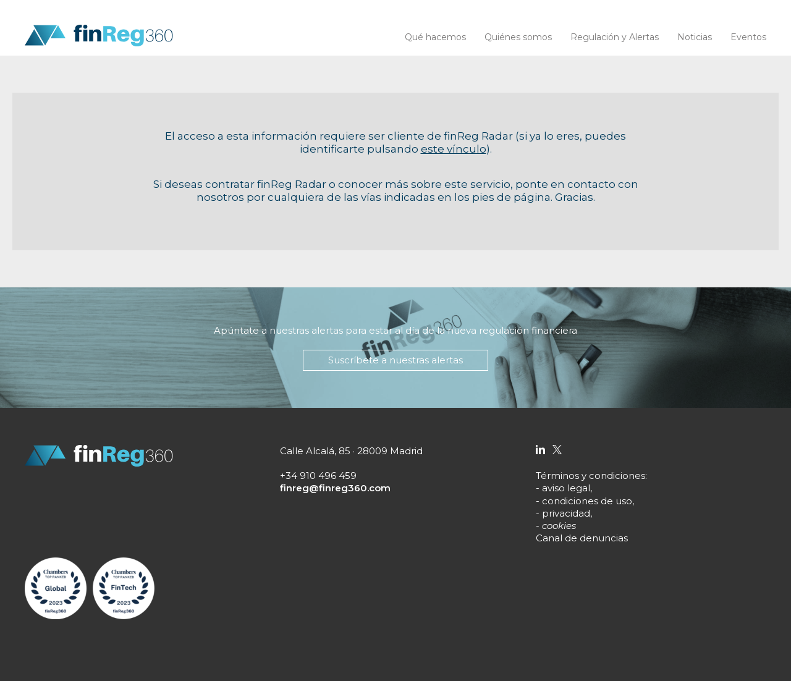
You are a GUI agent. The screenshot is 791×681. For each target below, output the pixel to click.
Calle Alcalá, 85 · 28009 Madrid (351, 451)
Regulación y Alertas (614, 37)
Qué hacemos (435, 37)
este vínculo (453, 149)
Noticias (694, 37)
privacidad (566, 513)
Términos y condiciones (590, 475)
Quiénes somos (518, 37)
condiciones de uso (587, 501)
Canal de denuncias (582, 538)
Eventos (748, 37)
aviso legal (566, 488)
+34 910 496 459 (318, 475)
